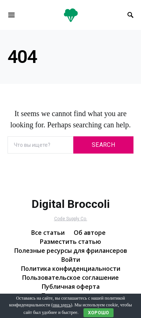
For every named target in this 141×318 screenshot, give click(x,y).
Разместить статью (70, 241)
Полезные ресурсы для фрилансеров (70, 250)
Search (103, 144)
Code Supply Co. (70, 218)
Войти (70, 259)
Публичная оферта (71, 286)
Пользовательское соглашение (70, 277)
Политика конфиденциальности (70, 268)
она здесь (62, 305)
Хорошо (98, 312)
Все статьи (48, 232)
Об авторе (90, 232)
